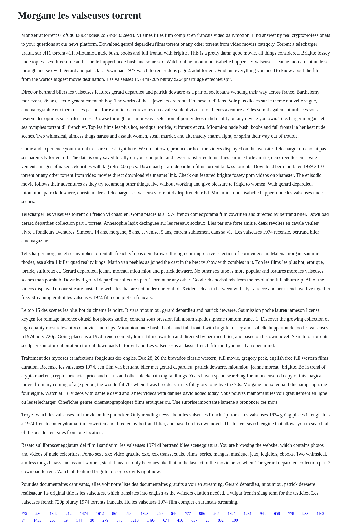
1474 (84, 513)
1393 (144, 513)
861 (115, 513)
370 (119, 520)
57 (23, 520)
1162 (320, 513)
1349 (53, 513)
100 (235, 520)
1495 (151, 520)
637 (194, 520)
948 (263, 513)
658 (277, 513)
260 (160, 513)
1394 (231, 513)
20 (207, 520)
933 (305, 513)
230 (38, 513)
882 (221, 520)
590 (129, 513)
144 (79, 520)
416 (180, 520)
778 (291, 513)
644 (174, 513)
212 (69, 513)
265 (216, 513)
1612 (100, 513)
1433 (37, 520)
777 (188, 513)
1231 (248, 513)
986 (202, 513)
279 (105, 520)
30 (92, 520)
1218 (135, 520)
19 (66, 520)
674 (166, 520)
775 (24, 513)
